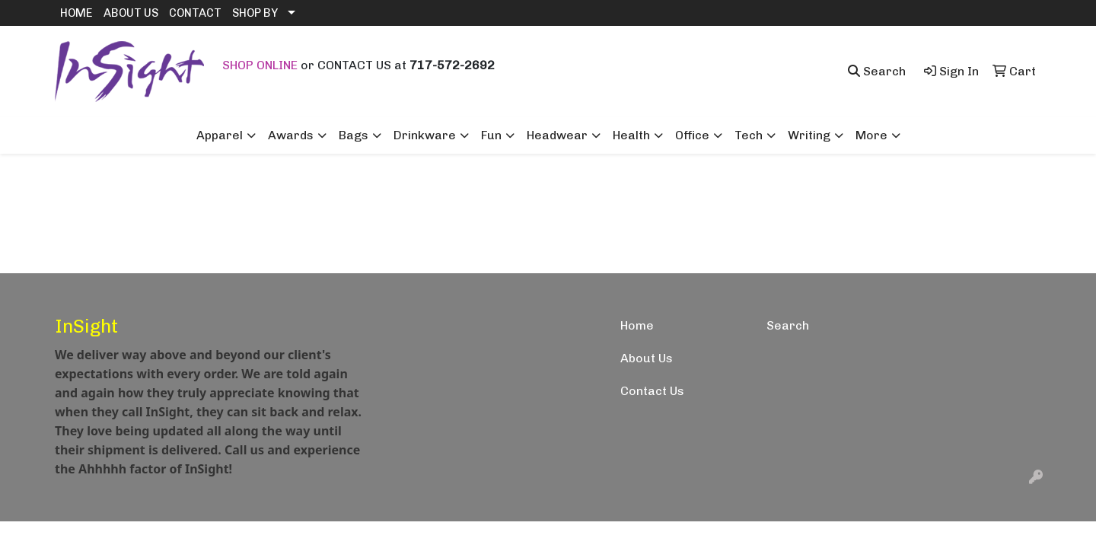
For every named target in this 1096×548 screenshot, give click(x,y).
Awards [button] (291, 135)
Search (787, 325)
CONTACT (195, 13)
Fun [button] (491, 135)
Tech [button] (748, 135)
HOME (76, 13)
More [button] (871, 135)
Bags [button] (353, 135)
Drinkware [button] (424, 135)
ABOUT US (131, 13)
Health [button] (631, 135)
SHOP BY (255, 13)
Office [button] (692, 135)
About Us (646, 358)
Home (637, 325)
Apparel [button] (219, 135)
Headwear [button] (557, 135)
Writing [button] (809, 135)
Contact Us (652, 391)
